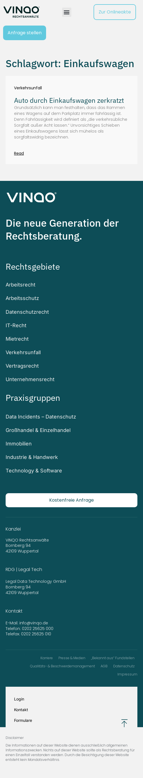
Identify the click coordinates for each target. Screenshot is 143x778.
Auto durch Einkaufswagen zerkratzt (69, 100)
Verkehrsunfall (28, 88)
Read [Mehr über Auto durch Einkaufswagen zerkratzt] (19, 153)
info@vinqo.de (34, 623)
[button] (66, 12)
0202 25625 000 (37, 628)
